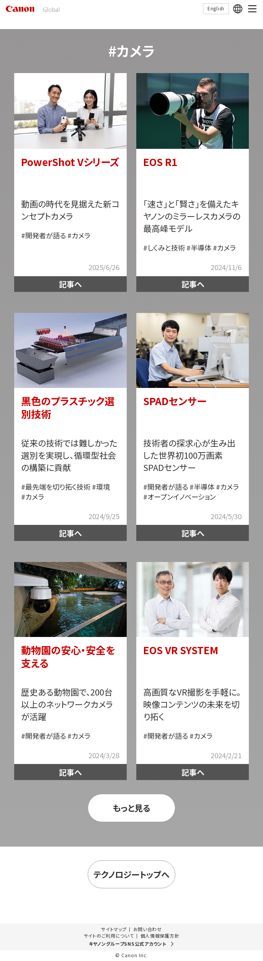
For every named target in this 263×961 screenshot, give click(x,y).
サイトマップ (113, 929)
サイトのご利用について (109, 935)
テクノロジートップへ (131, 874)
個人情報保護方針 (160, 935)
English (215, 8)
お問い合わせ (147, 929)
